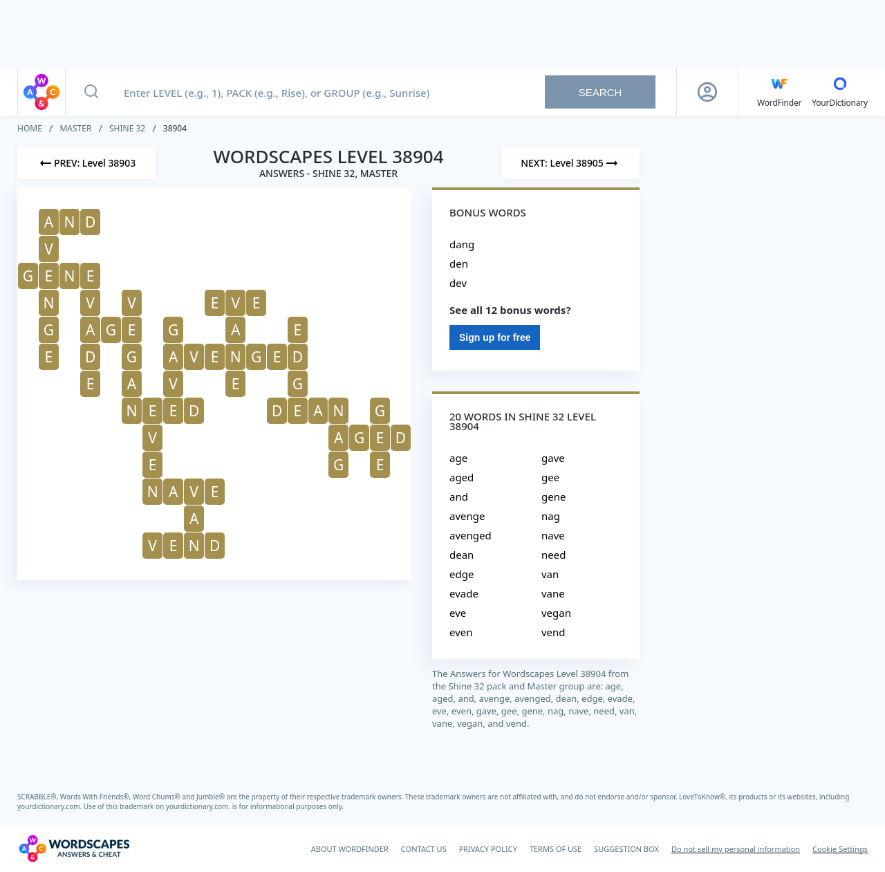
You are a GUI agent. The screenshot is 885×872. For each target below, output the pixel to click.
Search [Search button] (600, 92)
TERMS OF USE (555, 849)
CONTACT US (424, 849)
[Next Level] (570, 163)
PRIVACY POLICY (488, 849)
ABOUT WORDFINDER (350, 849)
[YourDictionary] (840, 92)
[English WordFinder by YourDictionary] (779, 92)
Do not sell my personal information (735, 849)
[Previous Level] (86, 163)
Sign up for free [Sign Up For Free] (494, 337)
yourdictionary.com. (50, 806)
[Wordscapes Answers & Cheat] (74, 848)
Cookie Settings (840, 849)
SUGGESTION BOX (626, 849)
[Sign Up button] (707, 92)
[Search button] (91, 92)
